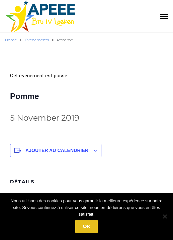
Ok (86, 226)
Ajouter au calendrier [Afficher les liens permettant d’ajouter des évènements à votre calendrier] (56, 150)
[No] (164, 216)
